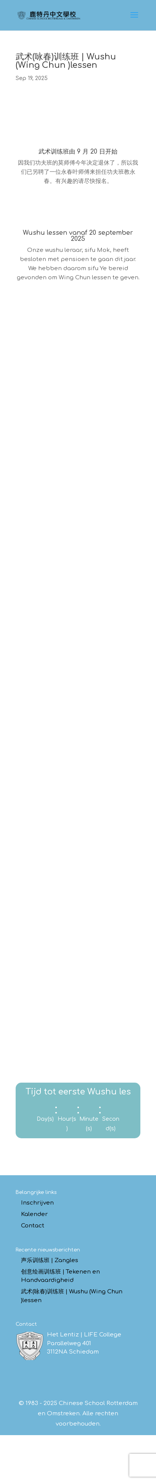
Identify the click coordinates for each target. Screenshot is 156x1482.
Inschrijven (37, 1203)
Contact (32, 1225)
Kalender (34, 1214)
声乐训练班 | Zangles (49, 1260)
